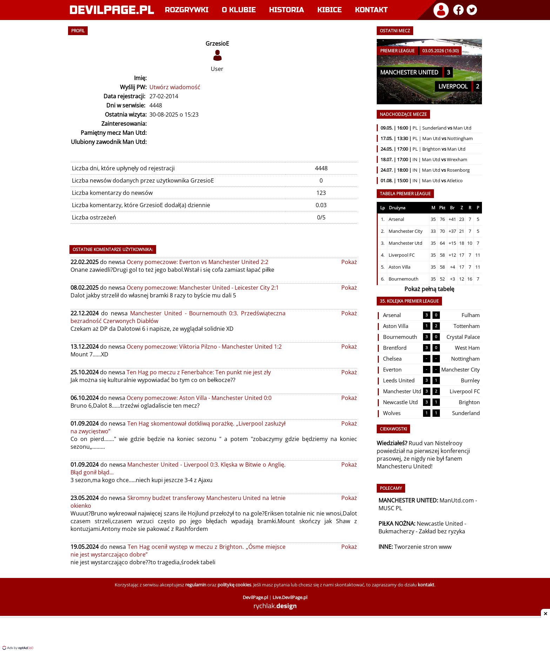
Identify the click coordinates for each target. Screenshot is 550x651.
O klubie (239, 10)
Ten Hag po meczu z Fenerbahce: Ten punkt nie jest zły (199, 372)
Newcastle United (440, 523)
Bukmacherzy (396, 531)
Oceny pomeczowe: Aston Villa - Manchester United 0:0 (199, 398)
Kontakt (371, 10)
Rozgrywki (187, 10)
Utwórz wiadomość (174, 87)
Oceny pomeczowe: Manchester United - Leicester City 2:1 (203, 287)
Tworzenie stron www (422, 547)
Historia (286, 10)
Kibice (329, 10)
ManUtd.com (457, 500)
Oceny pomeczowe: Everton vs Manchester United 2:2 (197, 262)
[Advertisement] (275, 635)
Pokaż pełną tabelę (429, 289)
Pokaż (349, 262)
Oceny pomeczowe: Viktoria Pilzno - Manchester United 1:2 (204, 346)
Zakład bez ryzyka (442, 531)
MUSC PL (390, 508)
